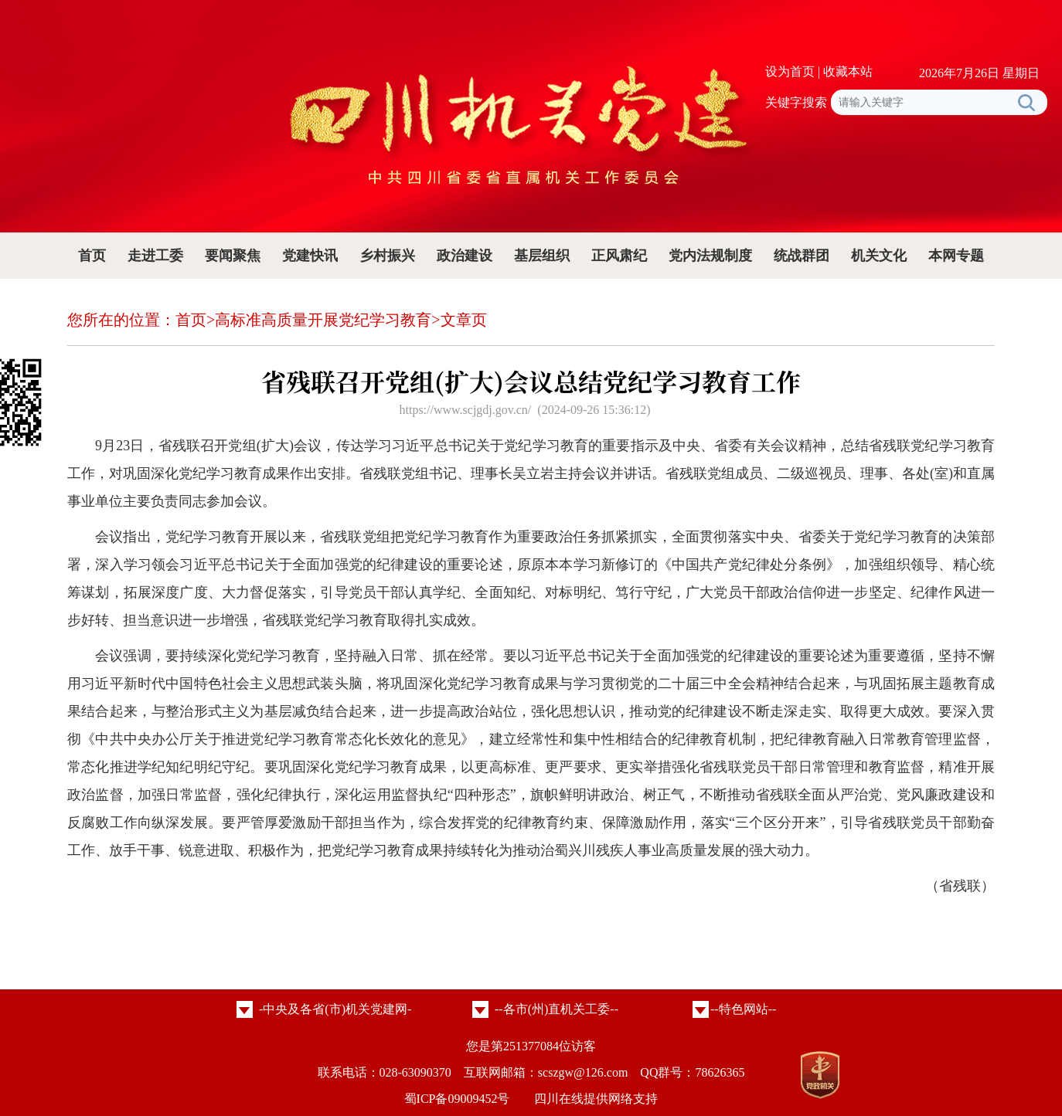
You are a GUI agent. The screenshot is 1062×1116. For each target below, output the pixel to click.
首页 (92, 255)
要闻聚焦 (232, 255)
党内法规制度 (710, 255)
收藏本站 (848, 71)
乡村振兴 (387, 255)
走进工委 (155, 255)
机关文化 (879, 255)
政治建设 (464, 255)
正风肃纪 (619, 255)
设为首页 (790, 71)
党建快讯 (310, 255)
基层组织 (542, 255)
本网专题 (956, 255)
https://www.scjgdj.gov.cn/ (465, 409)
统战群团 (801, 255)
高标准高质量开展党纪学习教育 (323, 319)
